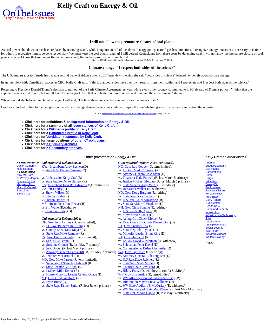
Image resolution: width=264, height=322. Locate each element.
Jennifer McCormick (60, 256)
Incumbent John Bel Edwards (67, 185)
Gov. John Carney (60, 222)
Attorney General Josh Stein (141, 174)
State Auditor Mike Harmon (63, 181)
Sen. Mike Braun (57, 241)
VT (120, 237)
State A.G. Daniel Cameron (63, 170)
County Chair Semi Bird (139, 267)
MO (44, 259)
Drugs (209, 178)
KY (44, 166)
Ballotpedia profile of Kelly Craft (73, 133)
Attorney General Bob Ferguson (144, 256)
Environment (212, 187)
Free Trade (212, 196)
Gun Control (212, 202)
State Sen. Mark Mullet (138, 263)
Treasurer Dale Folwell (138, 177)
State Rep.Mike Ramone (62, 233)
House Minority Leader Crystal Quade (71, 274)
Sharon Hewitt (55, 200)
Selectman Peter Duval (138, 244)
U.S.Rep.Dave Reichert (138, 259)
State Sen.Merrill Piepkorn (140, 203)
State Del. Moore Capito (139, 293)
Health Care (212, 206)
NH (120, 207)
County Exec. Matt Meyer (63, 229)
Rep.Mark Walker (134, 189)
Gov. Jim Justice (136, 274)
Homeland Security (216, 209)
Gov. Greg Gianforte (61, 278)
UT (120, 226)
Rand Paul (23, 190)
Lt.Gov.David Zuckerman (140, 241)
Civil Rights (212, 168)
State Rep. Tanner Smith (62, 285)
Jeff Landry (54, 189)
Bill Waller (52, 207)
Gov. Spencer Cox (136, 226)
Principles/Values (215, 224)
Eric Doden (53, 248)
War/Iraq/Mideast (215, 233)
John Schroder (54, 196)
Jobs (208, 218)
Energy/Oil (211, 184)
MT (44, 278)
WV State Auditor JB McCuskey (144, 285)
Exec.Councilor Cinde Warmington (146, 222)
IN (43, 237)
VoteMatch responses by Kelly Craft (73, 136)
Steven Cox (24, 193)
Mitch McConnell (27, 187)
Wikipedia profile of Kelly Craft (72, 129)
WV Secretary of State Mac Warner (146, 289)
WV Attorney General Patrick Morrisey (149, 278)
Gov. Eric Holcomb (60, 237)
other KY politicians (90, 140)
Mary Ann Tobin (26, 184)
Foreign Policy (213, 193)
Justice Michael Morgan (138, 181)
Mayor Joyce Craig (135, 215)
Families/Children (215, 190)
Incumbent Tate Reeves (65, 203)
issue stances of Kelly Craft (94, 125)
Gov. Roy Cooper (136, 166)
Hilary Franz (131, 270)
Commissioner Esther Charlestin (144, 248)
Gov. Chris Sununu (137, 207)
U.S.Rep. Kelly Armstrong (140, 200)
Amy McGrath (25, 175)
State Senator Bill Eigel (61, 267)
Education (211, 181)
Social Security (214, 227)
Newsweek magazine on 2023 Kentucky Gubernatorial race (129, 113)
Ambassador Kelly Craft (61, 177)
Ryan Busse (54, 282)
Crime (209, 175)
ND (120, 192)
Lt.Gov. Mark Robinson (138, 170)
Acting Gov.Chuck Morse (140, 218)
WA (120, 252)
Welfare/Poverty (214, 237)
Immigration (212, 212)
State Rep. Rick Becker (138, 196)
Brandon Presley (56, 211)
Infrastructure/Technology (220, 215)
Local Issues (212, 221)
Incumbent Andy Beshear (66, 166)
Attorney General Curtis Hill (65, 252)
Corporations (213, 171)
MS (44, 203)
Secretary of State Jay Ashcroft (66, 263)
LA (44, 185)
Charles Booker (26, 181)
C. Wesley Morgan (28, 178)
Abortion (210, 162)
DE (44, 222)
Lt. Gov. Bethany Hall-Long (65, 226)
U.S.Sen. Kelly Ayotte (137, 211)
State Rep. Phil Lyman (137, 229)
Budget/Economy (215, 165)
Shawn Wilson (55, 192)
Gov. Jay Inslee (135, 252)
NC (120, 166)
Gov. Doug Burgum (138, 192)
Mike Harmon (25, 168)
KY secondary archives (64, 148)
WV (120, 274)
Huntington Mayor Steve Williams (145, 282)
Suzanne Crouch (57, 244)
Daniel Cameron (26, 165)
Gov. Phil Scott (134, 237)
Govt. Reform (213, 199)
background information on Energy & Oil (98, 122)
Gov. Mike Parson (61, 259)
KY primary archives (62, 144)
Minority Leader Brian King (141, 233)
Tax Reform (212, 230)
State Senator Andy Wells (139, 185)
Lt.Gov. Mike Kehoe (59, 270)
